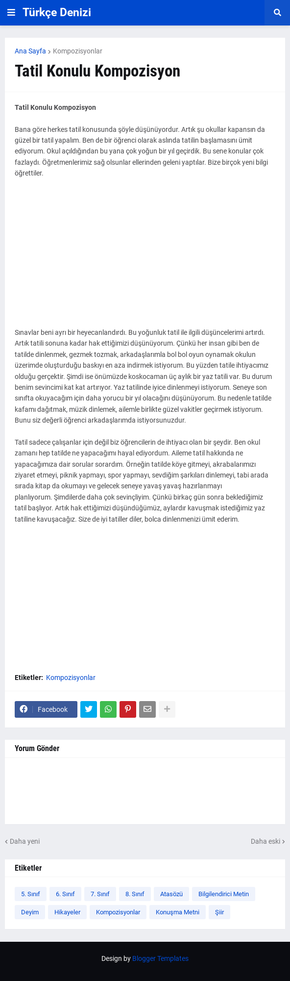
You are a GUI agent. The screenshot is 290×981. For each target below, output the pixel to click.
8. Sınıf (135, 894)
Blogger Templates (160, 958)
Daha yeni (25, 841)
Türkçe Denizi (57, 12)
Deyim (30, 912)
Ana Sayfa (30, 51)
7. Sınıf (100, 894)
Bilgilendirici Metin (223, 894)
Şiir (219, 912)
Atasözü (171, 894)
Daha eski (265, 841)
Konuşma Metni (177, 912)
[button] (11, 12)
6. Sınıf (65, 894)
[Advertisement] (145, 258)
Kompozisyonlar (77, 51)
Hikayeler (67, 912)
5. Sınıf (30, 894)
